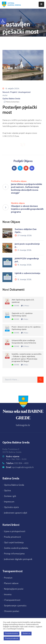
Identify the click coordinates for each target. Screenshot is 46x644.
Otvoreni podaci (11, 611)
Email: (20, 467)
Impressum (9, 501)
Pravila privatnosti (12, 537)
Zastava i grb (10, 496)
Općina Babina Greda (11, 98)
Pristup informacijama (14, 553)
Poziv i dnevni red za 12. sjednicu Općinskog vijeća (26, 328)
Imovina (7, 594)
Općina (7, 490)
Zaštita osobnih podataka (16, 548)
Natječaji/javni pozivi (13, 589)
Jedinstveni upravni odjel (15, 513)
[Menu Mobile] (41, 4)
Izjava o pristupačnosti (14, 531)
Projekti (13, 92)
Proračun (8, 578)
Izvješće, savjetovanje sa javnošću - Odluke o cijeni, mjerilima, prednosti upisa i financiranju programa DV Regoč (26, 357)
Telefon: (17, 463)
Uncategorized (24, 92)
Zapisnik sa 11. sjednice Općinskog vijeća (22, 314)
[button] (3, 21)
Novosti (5, 92)
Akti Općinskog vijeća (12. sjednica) (23, 300)
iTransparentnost (12, 600)
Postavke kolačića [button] (11, 633)
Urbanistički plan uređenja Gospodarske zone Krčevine (24, 341)
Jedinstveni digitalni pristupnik (18, 559)
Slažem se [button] (26, 633)
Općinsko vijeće (11, 507)
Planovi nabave (11, 583)
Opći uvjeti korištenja (14, 542)
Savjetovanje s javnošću (15, 605)
